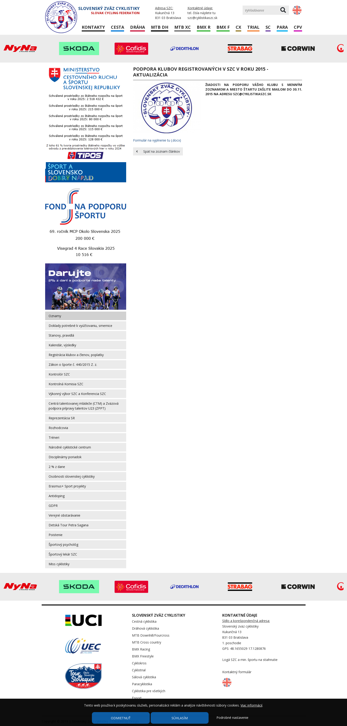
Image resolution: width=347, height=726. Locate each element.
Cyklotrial (139, 670)
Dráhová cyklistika (145, 628)
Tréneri (54, 437)
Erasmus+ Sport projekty (67, 486)
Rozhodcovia (58, 428)
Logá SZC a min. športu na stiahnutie (250, 659)
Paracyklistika (142, 684)
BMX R (203, 27)
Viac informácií (251, 705)
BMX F (223, 27)
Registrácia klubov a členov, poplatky (76, 355)
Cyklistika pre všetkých (148, 691)
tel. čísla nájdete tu (202, 13)
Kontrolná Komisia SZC (66, 384)
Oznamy (55, 316)
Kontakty (93, 27)
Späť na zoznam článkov (158, 151)
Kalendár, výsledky (62, 345)
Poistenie (56, 535)
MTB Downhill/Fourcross (150, 635)
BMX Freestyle (143, 656)
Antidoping (57, 496)
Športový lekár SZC (63, 554)
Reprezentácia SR (62, 418)
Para (282, 27)
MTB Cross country (146, 642)
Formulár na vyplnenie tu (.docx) (157, 140)
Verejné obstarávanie (64, 515)
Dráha (137, 27)
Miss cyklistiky (59, 564)
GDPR (53, 505)
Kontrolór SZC (59, 374)
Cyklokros (139, 663)
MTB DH (159, 27)
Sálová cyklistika (144, 677)
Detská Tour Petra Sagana (68, 525)
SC (268, 27)
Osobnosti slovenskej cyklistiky (72, 476)
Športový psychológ (63, 544)
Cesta (117, 27)
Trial (253, 27)
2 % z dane (57, 466)
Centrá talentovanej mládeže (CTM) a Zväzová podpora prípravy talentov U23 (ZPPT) (84, 405)
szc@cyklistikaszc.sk (202, 18)
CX (238, 27)
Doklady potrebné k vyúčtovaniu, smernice (80, 325)
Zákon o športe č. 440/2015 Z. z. (73, 364)
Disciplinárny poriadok (65, 457)
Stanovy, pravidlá (61, 335)
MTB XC (182, 27)
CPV (298, 27)
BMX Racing (141, 649)
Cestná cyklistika (144, 621)
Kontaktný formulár (236, 672)
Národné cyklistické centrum (70, 447)
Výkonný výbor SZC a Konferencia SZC (77, 393)
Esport (137, 698)
